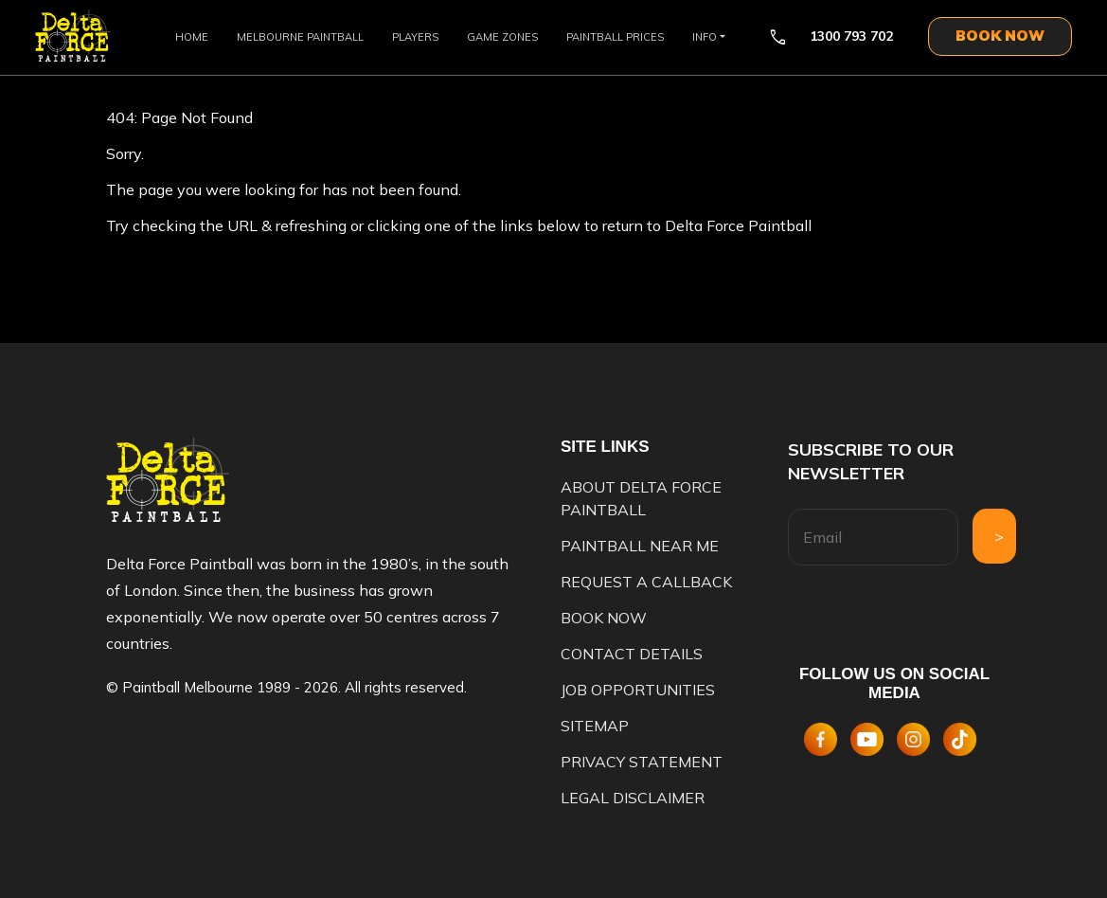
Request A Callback (646, 581)
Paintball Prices (615, 37)
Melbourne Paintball (300, 37)
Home (191, 37)
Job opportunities (638, 689)
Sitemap (595, 725)
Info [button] (704, 37)
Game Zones (502, 37)
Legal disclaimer (633, 797)
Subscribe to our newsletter (871, 461)
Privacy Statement (642, 761)
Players (415, 37)
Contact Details (632, 653)
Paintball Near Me (640, 545)
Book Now (604, 617)
